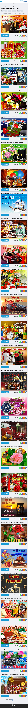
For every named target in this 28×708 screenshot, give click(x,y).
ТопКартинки (3, 6)
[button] (19, 35)
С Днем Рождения (9, 6)
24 (7, 699)
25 (9, 699)
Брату (6, 10)
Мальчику (14, 10)
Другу (18, 10)
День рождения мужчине (17, 6)
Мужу (9, 10)
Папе (2, 10)
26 (10, 699)
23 (6, 699)
